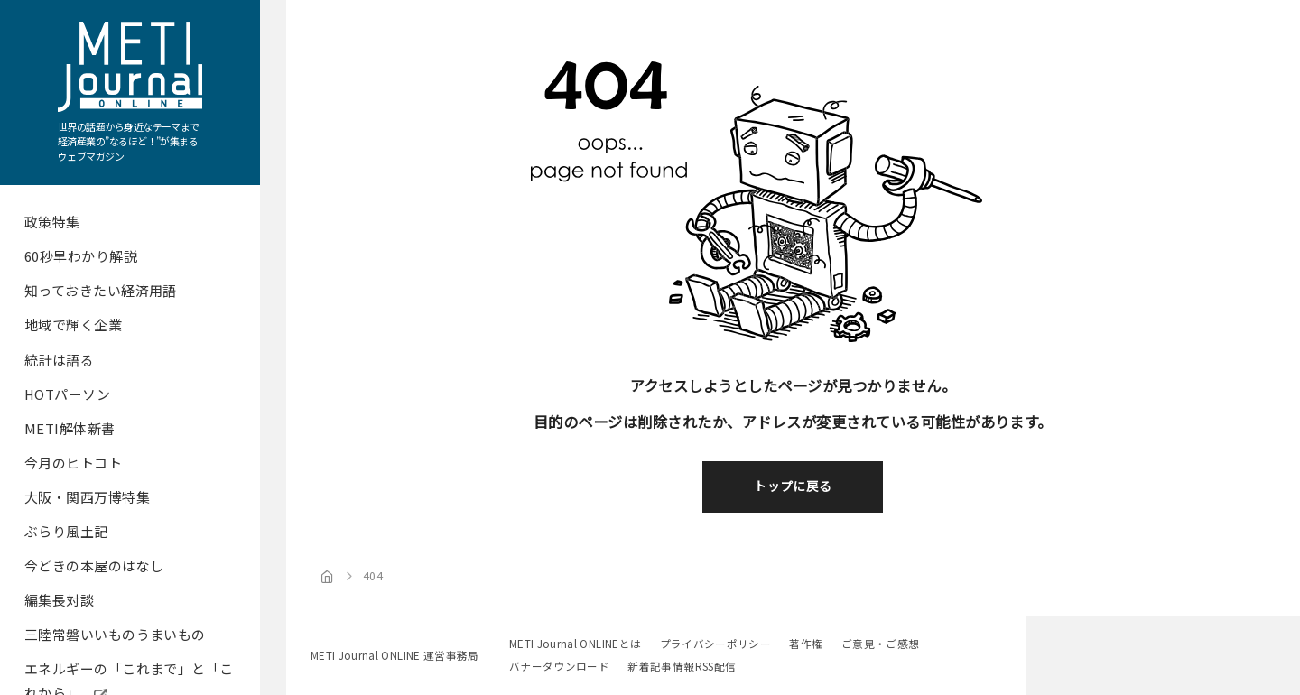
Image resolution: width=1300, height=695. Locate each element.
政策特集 (52, 221)
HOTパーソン (67, 394)
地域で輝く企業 (73, 324)
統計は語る (59, 359)
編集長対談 (59, 599)
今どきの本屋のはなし (94, 565)
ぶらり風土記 (66, 531)
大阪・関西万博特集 (87, 496)
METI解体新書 (70, 428)
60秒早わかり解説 (80, 255)
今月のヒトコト (73, 462)
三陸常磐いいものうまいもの (115, 634)
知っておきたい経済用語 (100, 290)
